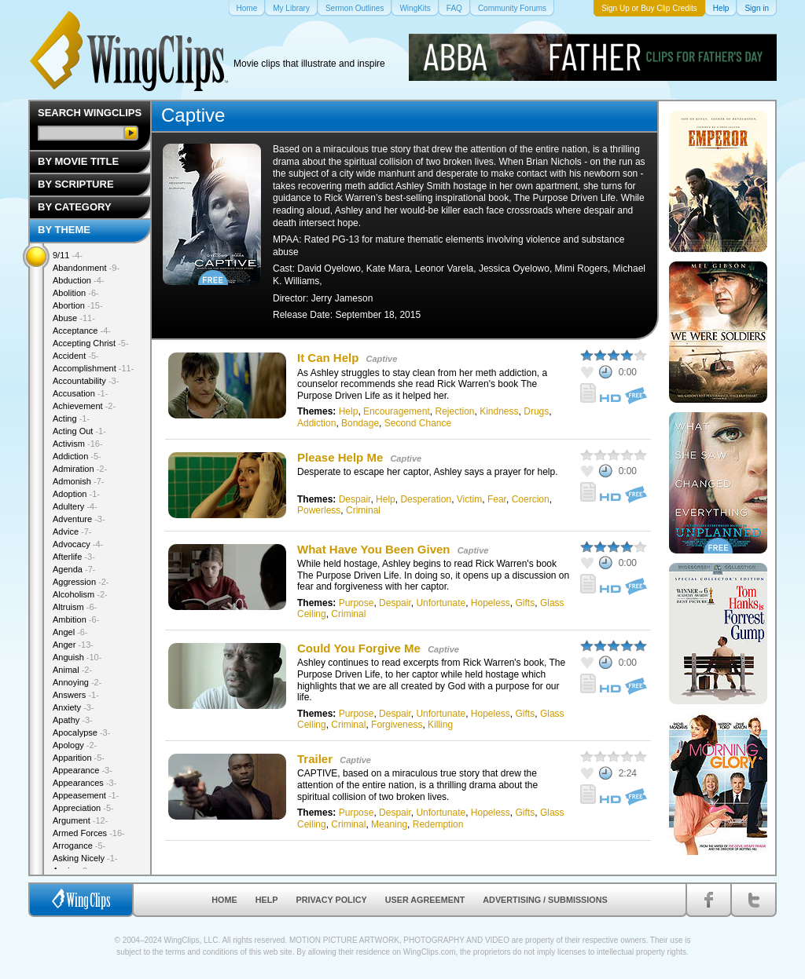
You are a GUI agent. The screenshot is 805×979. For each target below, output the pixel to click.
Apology (75, 745)
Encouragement (396, 411)
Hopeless (490, 602)
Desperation (425, 499)
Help (348, 411)
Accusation (80, 393)
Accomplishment (93, 368)
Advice (72, 531)
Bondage (360, 423)
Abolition (76, 293)
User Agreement (425, 899)
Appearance (82, 770)
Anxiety (73, 707)
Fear (496, 499)
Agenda (74, 569)
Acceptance (82, 330)
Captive (382, 358)
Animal (72, 669)
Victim (469, 499)
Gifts (525, 602)
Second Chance (417, 423)
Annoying (77, 682)
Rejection (454, 411)
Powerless (318, 510)
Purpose (356, 602)
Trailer (315, 758)
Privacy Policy (331, 899)
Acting (71, 418)
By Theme (64, 230)
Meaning (389, 824)
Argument (80, 820)
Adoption (76, 494)
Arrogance (79, 845)
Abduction (78, 280)
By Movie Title (78, 161)
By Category (75, 207)
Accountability (86, 380)
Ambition (76, 619)
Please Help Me (340, 457)
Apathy (73, 720)
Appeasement (86, 795)
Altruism (75, 607)
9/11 (68, 255)
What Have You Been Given (373, 549)
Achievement (84, 406)
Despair (355, 499)
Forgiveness (396, 724)
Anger (73, 644)
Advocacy (78, 544)
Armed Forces (89, 833)
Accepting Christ (91, 343)
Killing (440, 724)
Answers (76, 695)
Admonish (78, 481)
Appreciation (83, 808)
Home (224, 899)
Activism (78, 443)
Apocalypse (81, 732)
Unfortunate (440, 602)
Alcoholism (80, 594)
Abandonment (86, 267)
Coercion (531, 499)
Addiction (316, 423)
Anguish (77, 657)
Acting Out (79, 431)
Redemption (438, 824)
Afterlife (74, 556)
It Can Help (327, 357)
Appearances (84, 782)
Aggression (81, 581)
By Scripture (76, 184)
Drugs (536, 411)
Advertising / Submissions (545, 899)
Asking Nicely (85, 858)
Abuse (74, 318)
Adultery (75, 506)
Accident (76, 355)
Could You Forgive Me (359, 648)
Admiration (80, 468)
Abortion (78, 305)
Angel (70, 632)
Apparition (79, 757)
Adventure (79, 519)
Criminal (363, 510)
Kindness (499, 411)
